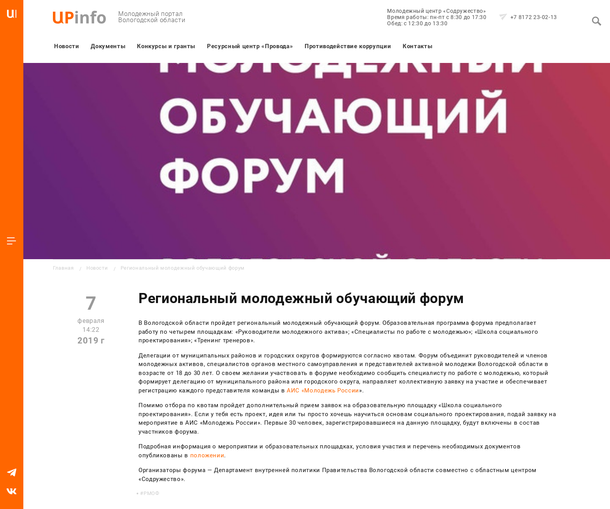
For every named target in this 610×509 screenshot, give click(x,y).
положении (207, 455)
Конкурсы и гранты (166, 46)
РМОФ (152, 493)
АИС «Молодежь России (323, 390)
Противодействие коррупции (348, 46)
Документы (108, 46)
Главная (63, 268)
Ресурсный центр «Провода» (250, 46)
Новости (66, 46)
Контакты (417, 46)
